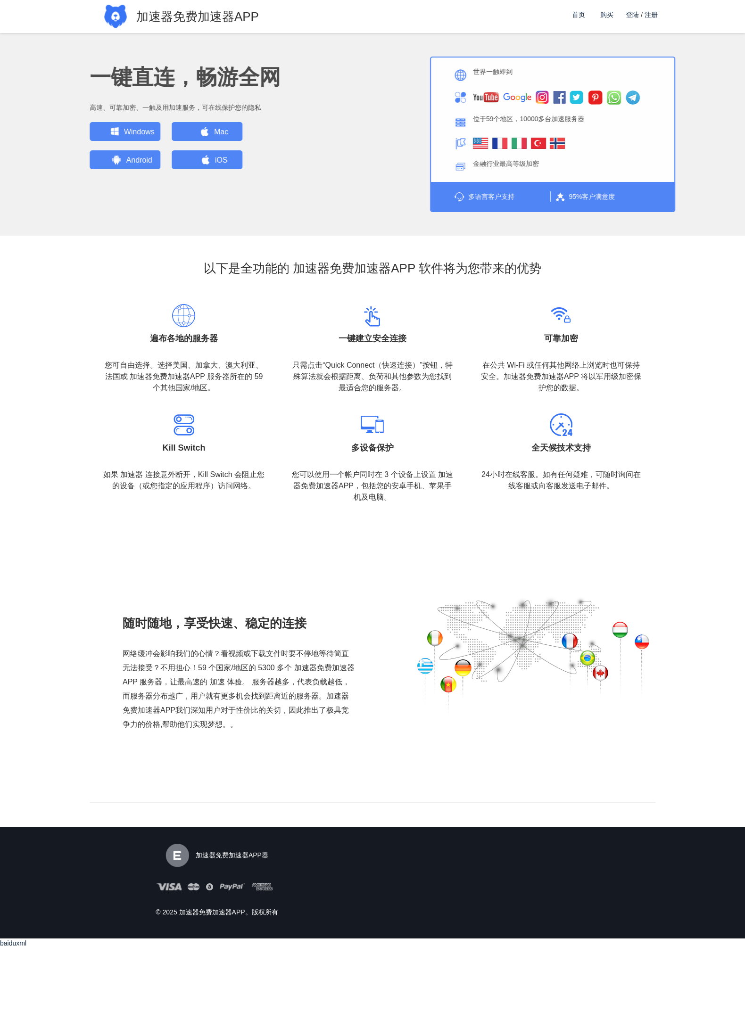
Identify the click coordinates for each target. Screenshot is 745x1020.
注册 (651, 14)
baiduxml (13, 942)
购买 (606, 14)
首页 (578, 14)
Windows (68, 131)
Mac (150, 131)
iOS (150, 160)
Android (68, 160)
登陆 (632, 14)
